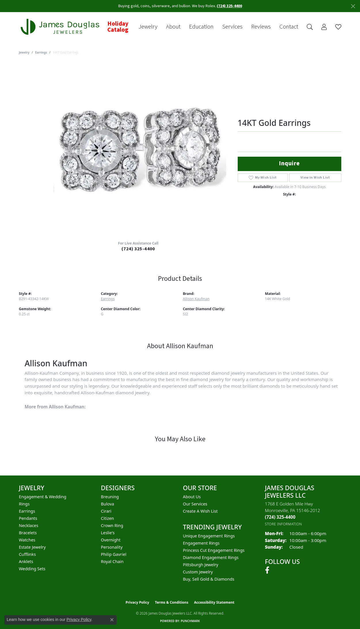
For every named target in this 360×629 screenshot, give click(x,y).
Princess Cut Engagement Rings (214, 550)
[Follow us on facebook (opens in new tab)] (267, 570)
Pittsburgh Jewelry (200, 564)
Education (201, 27)
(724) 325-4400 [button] (229, 6)
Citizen (107, 518)
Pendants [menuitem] (28, 518)
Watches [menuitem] (27, 540)
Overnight (111, 540)
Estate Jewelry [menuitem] (32, 547)
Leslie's (108, 532)
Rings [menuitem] (24, 504)
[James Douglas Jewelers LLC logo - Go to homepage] (61, 27)
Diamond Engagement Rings (211, 557)
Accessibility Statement (214, 602)
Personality (112, 547)
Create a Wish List (200, 511)
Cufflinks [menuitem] (27, 554)
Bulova (107, 504)
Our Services (195, 504)
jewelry (24, 52)
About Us (192, 496)
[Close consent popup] (112, 620)
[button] (310, 27)
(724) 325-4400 (138, 249)
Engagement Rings (201, 543)
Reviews (261, 27)
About (173, 27)
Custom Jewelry (198, 572)
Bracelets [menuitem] (28, 532)
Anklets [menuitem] (26, 561)
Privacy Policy (137, 602)
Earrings (41, 52)
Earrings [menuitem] (27, 511)
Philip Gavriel (114, 554)
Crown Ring (112, 525)
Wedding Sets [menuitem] (32, 568)
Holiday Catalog (117, 27)
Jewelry (147, 27)
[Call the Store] (280, 517)
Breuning (110, 496)
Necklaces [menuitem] (28, 525)
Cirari (106, 511)
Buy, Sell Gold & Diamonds (209, 579)
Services (232, 27)
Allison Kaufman (196, 298)
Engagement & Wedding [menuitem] (42, 496)
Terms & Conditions (171, 602)
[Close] (353, 6)
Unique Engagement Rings (209, 536)
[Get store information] (283, 524)
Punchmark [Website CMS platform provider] (190, 621)
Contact (288, 27)
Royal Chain (112, 561)
